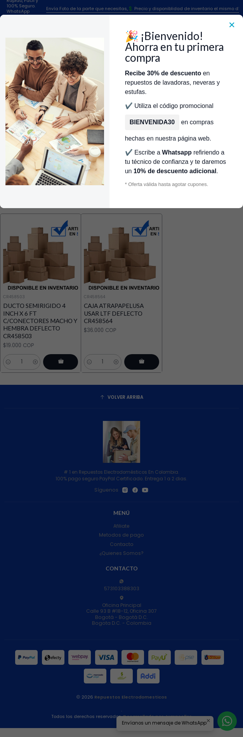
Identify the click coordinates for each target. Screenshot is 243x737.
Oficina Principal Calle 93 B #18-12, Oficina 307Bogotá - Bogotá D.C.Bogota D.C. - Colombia (121, 611)
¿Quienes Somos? (121, 553)
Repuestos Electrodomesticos (130, 697)
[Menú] (9, 86)
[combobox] (113, 86)
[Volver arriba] (121, 397)
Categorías (121, 112)
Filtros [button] (120, 183)
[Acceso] (220, 86)
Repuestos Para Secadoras (90, 129)
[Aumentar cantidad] (35, 362)
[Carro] (234, 86)
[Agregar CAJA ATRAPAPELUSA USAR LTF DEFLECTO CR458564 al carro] (141, 362)
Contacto (122, 544)
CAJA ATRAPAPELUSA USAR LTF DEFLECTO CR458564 (114, 313)
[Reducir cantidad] (8, 362)
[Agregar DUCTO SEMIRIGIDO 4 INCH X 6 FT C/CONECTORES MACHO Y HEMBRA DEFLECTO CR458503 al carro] (60, 362)
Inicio (43, 129)
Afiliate (121, 526)
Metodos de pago (121, 535)
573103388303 (121, 585)
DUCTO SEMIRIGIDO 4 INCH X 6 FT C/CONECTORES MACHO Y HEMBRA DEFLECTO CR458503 (40, 320)
